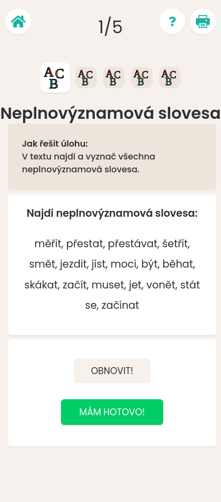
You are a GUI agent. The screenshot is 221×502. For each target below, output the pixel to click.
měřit (48, 244)
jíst (98, 264)
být (149, 264)
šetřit (175, 244)
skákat (41, 285)
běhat (178, 264)
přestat (84, 244)
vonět (161, 285)
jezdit (73, 264)
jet (135, 285)
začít (75, 285)
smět (42, 264)
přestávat (133, 244)
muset (108, 285)
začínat (120, 305)
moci (123, 264)
